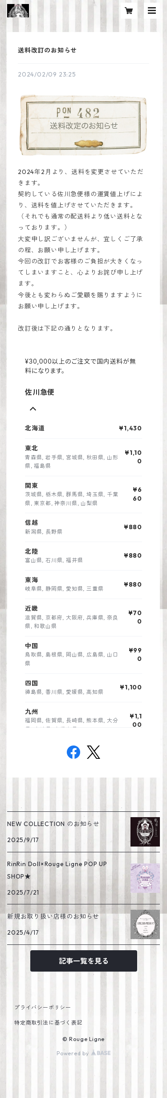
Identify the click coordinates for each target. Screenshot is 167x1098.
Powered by (83, 1053)
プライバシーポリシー (42, 1007)
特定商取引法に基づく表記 (48, 1022)
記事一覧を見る (84, 960)
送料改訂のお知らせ (47, 50)
